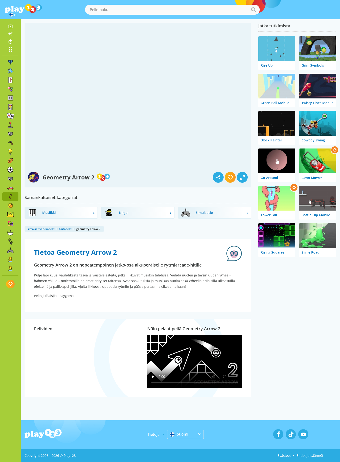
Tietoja (154, 434)
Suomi (179, 434)
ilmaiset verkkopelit (41, 229)
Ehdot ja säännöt (310, 455)
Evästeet (284, 455)
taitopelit (65, 229)
